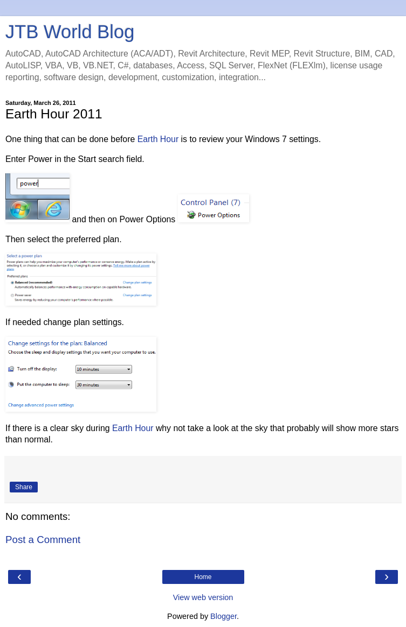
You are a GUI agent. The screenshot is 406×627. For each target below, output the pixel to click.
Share (23, 487)
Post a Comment (42, 539)
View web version (203, 597)
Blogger (223, 616)
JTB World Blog (69, 32)
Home (202, 577)
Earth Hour (158, 139)
